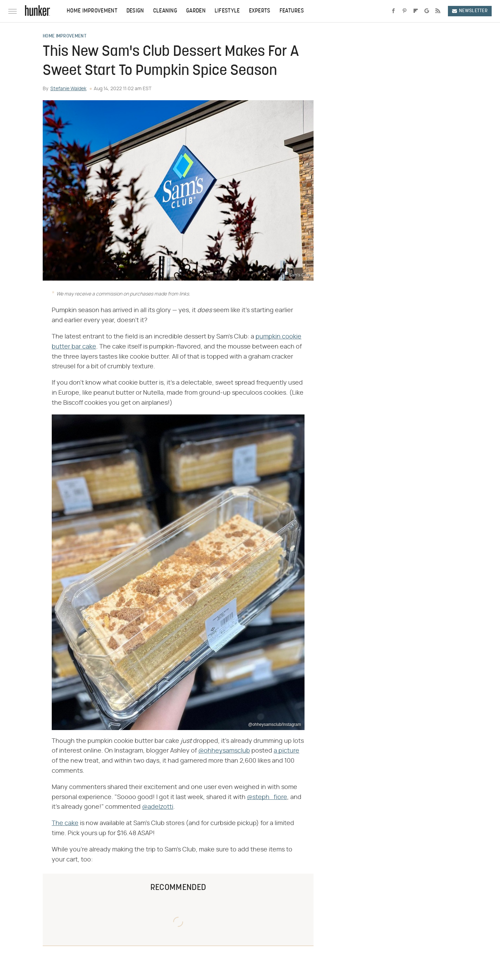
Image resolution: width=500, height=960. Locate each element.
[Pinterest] (404, 11)
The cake (65, 823)
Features (292, 11)
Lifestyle (227, 11)
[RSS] (437, 11)
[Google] (426, 11)
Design (135, 11)
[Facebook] (393, 11)
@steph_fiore (267, 797)
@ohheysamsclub (224, 751)
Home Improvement (92, 11)
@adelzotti (157, 807)
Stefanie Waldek (68, 88)
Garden (196, 11)
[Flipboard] (415, 11)
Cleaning (165, 11)
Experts (259, 11)
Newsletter (470, 11)
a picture (286, 751)
